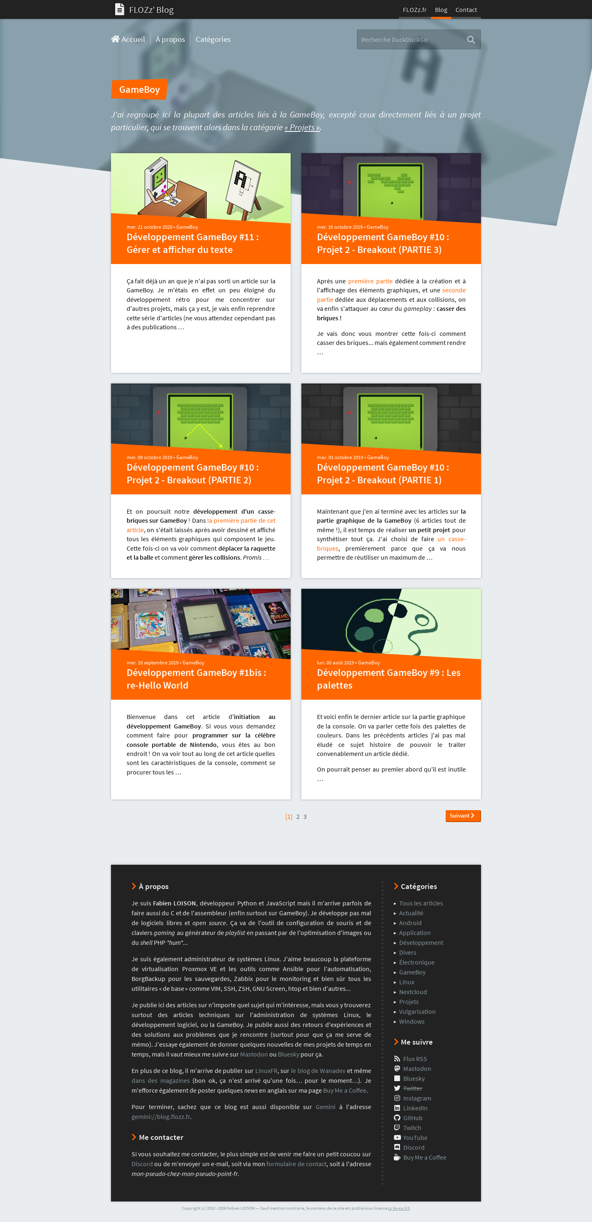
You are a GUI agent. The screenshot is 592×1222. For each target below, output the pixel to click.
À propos (170, 39)
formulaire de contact (296, 1164)
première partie (370, 281)
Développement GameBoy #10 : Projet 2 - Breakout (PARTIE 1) (383, 473)
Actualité (411, 913)
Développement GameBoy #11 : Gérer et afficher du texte (193, 243)
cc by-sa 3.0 (398, 1208)
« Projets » (302, 127)
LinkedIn (415, 1108)
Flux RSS (415, 1058)
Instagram (417, 1098)
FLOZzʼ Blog (144, 9)
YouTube (415, 1137)
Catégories (213, 39)
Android (410, 923)
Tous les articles (421, 903)
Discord (142, 1164)
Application (415, 932)
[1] (289, 816)
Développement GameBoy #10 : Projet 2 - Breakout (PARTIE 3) (383, 243)
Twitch (412, 1127)
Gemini (325, 1107)
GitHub (413, 1118)
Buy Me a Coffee (344, 1090)
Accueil (128, 39)
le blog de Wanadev (318, 1070)
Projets (409, 1001)
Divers (407, 952)
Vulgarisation (417, 1011)
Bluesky (288, 1054)
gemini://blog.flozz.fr (161, 1116)
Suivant (462, 815)
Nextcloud (413, 992)
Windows (412, 1021)
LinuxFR (266, 1070)
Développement (421, 942)
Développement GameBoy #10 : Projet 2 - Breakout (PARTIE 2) (193, 473)
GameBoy (187, 226)
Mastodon (254, 1054)
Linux (406, 982)
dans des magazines (161, 1080)
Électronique (417, 962)
